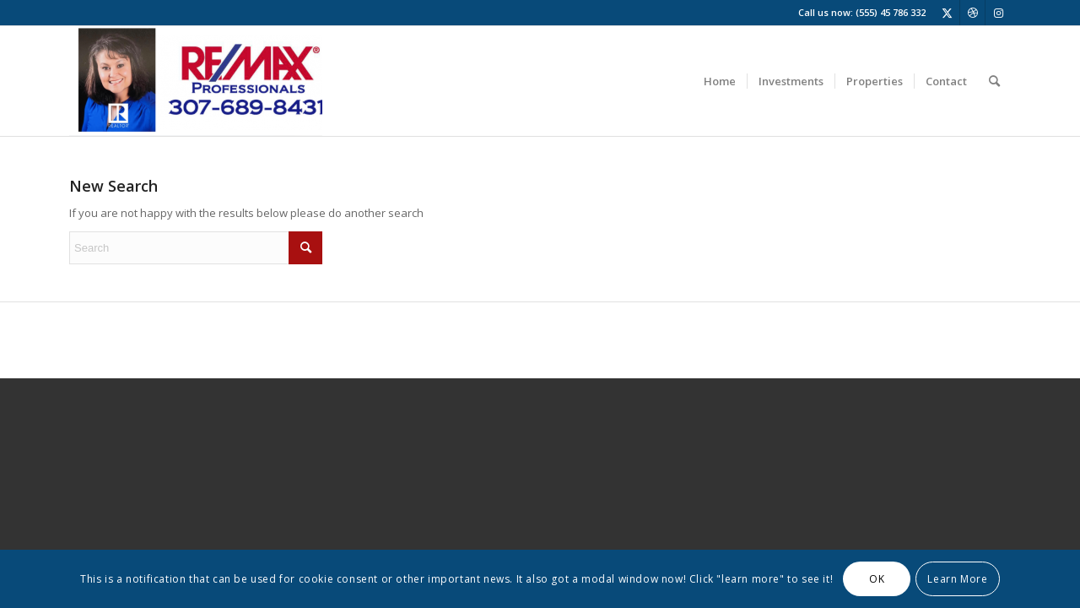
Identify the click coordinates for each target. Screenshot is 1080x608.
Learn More (957, 579)
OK (876, 579)
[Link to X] (947, 12)
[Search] (994, 81)
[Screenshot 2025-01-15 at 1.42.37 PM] (195, 81)
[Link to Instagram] (998, 12)
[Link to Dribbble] (972, 12)
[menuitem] (720, 81)
